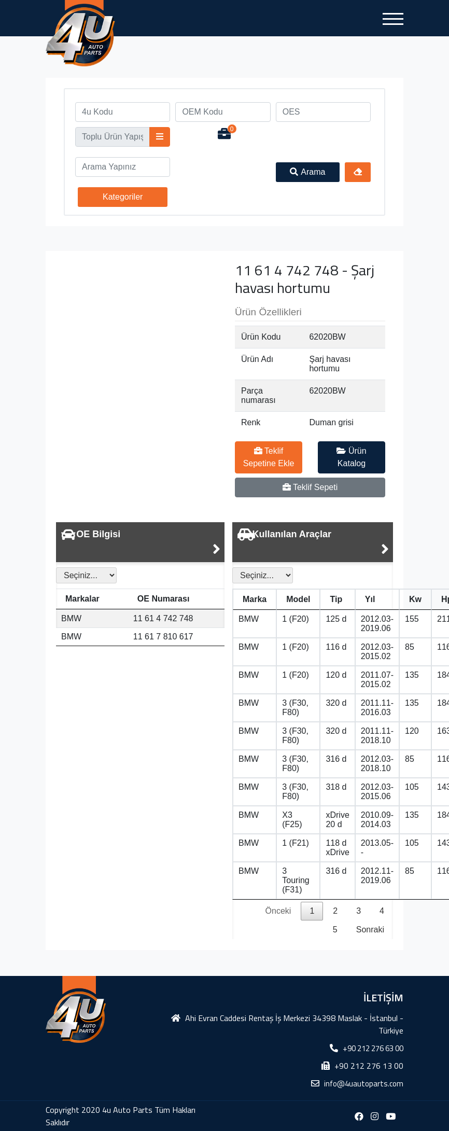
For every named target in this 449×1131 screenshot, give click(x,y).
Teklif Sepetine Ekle (268, 457)
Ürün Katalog (351, 457)
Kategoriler (123, 196)
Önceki (278, 910)
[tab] (140, 542)
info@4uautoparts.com (363, 1084)
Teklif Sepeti (310, 487)
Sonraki (370, 929)
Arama (307, 171)
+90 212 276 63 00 (373, 1048)
